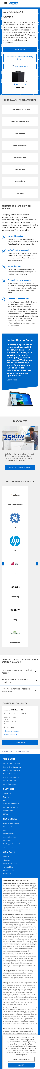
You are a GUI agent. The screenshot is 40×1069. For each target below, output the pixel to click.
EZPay (5, 814)
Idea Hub (6, 830)
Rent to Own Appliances (12, 770)
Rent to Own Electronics (12, 767)
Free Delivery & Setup (11, 823)
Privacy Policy (8, 834)
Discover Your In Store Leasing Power (20, 58)
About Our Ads (8, 870)
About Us (6, 860)
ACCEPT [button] (21, 1065)
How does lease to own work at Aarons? (17, 671)
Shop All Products (9, 784)
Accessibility (7, 841)
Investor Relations (10, 864)
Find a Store (20, 742)
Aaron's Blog (8, 867)
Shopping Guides (9, 827)
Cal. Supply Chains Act (11, 844)
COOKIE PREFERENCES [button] (21, 1059)
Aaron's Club (8, 811)
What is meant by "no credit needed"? (15, 681)
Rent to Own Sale (9, 781)
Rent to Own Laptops (11, 777)
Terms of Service (9, 837)
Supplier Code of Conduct (12, 847)
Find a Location (20, 66)
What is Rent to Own (11, 804)
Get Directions (9, 734)
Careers (6, 857)
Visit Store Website (11, 731)
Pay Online (7, 797)
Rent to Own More (9, 774)
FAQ (5, 800)
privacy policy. (24, 1050)
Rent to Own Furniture (11, 764)
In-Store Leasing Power (12, 807)
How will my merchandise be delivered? (16, 690)
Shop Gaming (20, 49)
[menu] (20, 3)
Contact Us (7, 793)
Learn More (12, 380)
